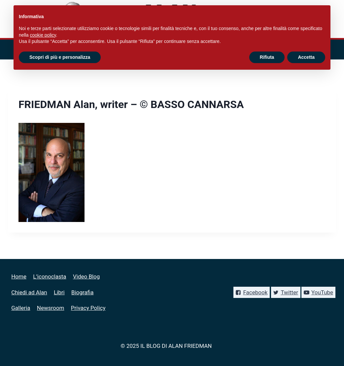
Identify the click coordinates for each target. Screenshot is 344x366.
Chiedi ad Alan (29, 292)
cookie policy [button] (43, 35)
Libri (59, 292)
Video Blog (86, 276)
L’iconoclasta (49, 276)
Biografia (82, 292)
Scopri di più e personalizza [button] (59, 57)
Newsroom (50, 308)
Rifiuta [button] (267, 57)
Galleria (20, 308)
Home (18, 276)
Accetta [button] (306, 57)
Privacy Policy (88, 308)
